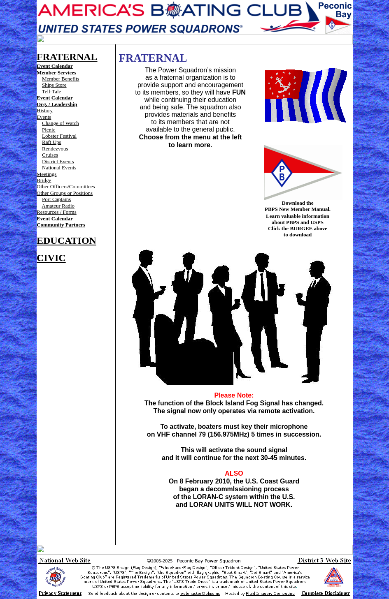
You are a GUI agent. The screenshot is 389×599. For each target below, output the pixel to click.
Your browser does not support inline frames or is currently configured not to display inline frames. (195, 39)
